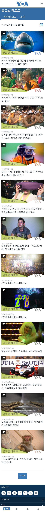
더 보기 (22, 476)
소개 (22, 17)
